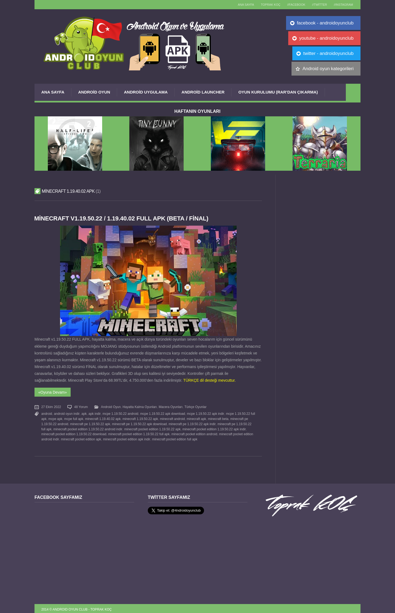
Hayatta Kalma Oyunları (140, 406)
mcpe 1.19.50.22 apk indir (204, 413)
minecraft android (172, 418)
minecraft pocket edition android (180, 432)
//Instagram (342, 4)
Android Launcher (202, 92)
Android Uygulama (146, 92)
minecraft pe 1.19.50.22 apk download (139, 422)
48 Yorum (81, 406)
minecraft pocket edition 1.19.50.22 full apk (124, 432)
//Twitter (317, 4)
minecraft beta (218, 418)
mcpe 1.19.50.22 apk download (162, 413)
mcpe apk (55, 418)
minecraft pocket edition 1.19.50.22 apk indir (208, 427)
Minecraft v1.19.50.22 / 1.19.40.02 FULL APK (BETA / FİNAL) (122, 218)
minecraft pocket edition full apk (162, 437)
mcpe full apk (73, 418)
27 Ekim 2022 (51, 406)
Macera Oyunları (171, 406)
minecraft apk (196, 418)
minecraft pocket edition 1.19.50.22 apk (147, 427)
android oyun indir (66, 413)
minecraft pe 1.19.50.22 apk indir (191, 422)
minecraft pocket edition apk (69, 437)
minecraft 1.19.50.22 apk (140, 418)
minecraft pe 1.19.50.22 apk (90, 422)
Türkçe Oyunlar (195, 406)
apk (83, 413)
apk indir (94, 413)
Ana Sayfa (52, 92)
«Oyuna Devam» (52, 392)
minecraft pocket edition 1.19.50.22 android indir (82, 427)
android (46, 413)
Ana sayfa (240, 4)
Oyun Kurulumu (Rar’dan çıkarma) (278, 92)
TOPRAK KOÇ (266, 4)
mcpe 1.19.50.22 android (120, 413)
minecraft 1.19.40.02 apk (103, 418)
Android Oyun (94, 92)
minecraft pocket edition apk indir (114, 437)
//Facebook (293, 4)
